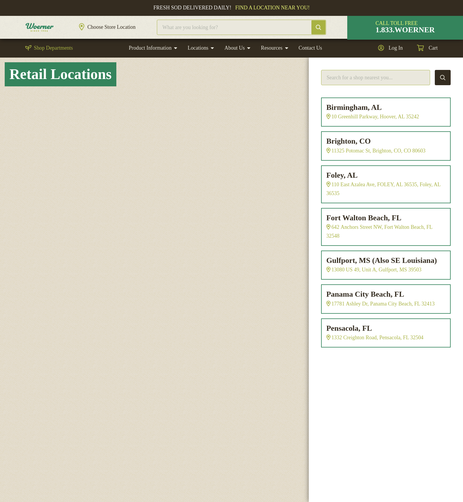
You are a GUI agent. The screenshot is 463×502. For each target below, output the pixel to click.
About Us (234, 60)
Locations (198, 60)
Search (324, 33)
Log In (396, 60)
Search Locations (443, 89)
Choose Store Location (123, 33)
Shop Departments (53, 60)
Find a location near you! (272, 8)
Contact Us (310, 60)
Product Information (150, 60)
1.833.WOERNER (405, 35)
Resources (272, 60)
